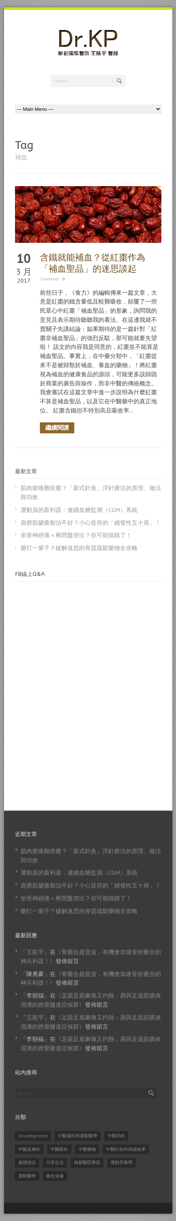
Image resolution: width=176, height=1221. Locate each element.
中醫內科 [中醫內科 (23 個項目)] (116, 1135)
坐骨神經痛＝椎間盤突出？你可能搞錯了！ (76, 535)
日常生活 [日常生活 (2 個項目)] (55, 1162)
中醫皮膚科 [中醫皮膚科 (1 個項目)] (29, 1149)
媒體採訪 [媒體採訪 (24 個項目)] (27, 1162)
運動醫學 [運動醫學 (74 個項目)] (27, 1176)
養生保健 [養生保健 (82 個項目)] (55, 1176)
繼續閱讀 (57, 428)
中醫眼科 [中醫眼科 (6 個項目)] (59, 1149)
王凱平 (35, 952)
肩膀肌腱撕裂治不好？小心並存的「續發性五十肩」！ (90, 522)
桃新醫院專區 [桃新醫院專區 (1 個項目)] (87, 1162)
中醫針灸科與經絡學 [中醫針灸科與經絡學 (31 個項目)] (126, 1149)
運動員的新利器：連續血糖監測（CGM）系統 (79, 509)
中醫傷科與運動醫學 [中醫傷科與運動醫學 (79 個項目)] (77, 1135)
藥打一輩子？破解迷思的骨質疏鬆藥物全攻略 (79, 547)
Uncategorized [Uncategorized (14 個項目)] (33, 1135)
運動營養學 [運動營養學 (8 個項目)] (121, 1162)
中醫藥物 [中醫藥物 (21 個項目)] (87, 1149)
